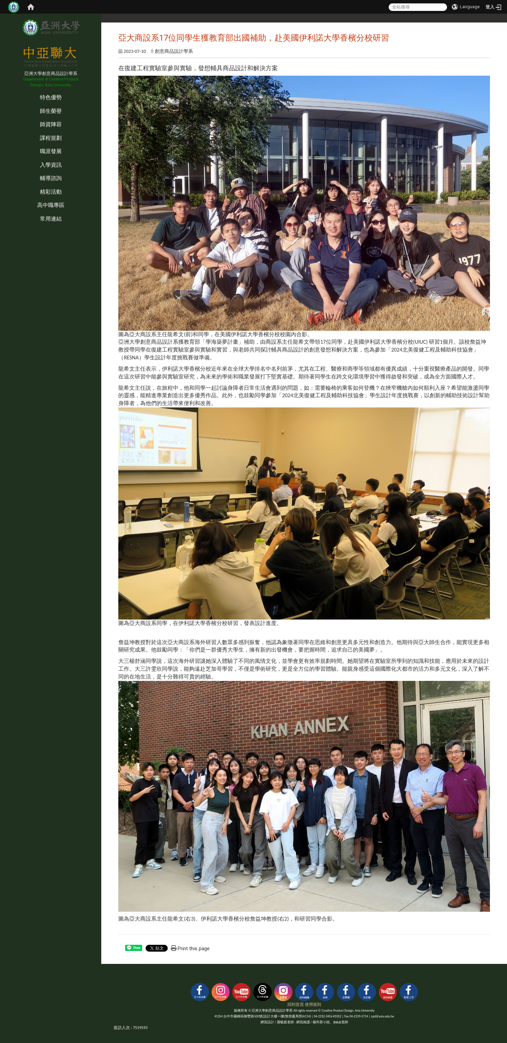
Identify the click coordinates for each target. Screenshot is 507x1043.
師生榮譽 (51, 111)
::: (1, 90)
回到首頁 (295, 1004)
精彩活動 (51, 192)
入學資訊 (51, 165)
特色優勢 (51, 97)
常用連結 (51, 218)
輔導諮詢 (51, 178)
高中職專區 (50, 205)
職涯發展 (51, 151)
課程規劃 (51, 138)
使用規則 (313, 1004)
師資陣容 (51, 124)
